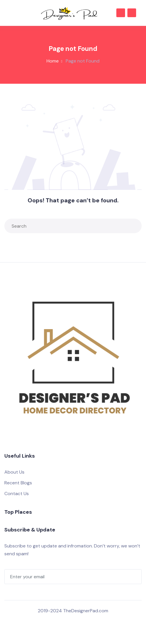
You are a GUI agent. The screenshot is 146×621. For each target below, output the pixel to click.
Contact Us (16, 493)
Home (53, 61)
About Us (14, 472)
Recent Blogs (18, 483)
